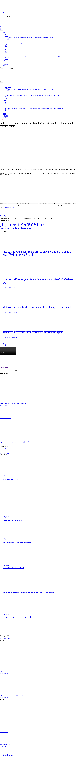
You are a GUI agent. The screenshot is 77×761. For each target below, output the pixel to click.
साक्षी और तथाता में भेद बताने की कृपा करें (12, 520)
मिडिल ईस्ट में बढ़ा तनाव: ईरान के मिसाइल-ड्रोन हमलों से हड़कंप (33, 332)
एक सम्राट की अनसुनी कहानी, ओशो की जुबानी (13, 568)
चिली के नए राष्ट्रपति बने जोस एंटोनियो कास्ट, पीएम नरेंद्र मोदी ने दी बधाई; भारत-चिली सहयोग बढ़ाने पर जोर (37, 253)
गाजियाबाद (30, 37)
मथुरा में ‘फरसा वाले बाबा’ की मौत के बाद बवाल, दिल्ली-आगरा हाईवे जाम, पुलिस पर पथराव (17, 442)
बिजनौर (8, 39)
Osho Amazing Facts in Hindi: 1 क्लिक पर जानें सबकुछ (17, 542)
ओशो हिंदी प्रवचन (34, 56)
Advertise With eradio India (7, 343)
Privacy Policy (5, 344)
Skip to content (3, 0)
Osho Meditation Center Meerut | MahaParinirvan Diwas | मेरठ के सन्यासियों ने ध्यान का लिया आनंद (28, 592)
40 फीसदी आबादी (6, 207)
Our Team (4, 61)
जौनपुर (8, 38)
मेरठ (7, 40)
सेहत (5, 51)
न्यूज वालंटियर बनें (5, 63)
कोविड (10, 207)
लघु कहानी (6, 59)
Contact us (4, 341)
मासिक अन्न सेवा (5, 64)
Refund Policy (5, 754)
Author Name (4, 367)
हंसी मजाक (6, 53)
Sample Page (5, 345)
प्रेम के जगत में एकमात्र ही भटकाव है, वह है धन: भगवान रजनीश (17, 617)
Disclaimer (4, 342)
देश (3, 33)
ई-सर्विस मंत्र (4, 60)
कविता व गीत (7, 57)
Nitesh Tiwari (7, 259)
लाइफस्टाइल (4, 47)
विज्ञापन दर (4, 65)
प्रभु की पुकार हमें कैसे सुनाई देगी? (10, 479)
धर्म (5, 58)
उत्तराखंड (6, 44)
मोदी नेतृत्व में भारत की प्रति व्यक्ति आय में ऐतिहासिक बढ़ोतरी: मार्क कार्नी (37, 307)
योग (5, 50)
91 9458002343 (5, 633)
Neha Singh (5, 131)
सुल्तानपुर (33, 43)
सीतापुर (8, 94)
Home (4, 32)
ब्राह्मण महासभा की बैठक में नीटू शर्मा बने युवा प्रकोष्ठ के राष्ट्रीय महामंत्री (13, 403)
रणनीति (12, 207)
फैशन (5, 49)
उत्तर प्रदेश (6, 36)
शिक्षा (3, 107)
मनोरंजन (6, 52)
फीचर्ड (6, 46)
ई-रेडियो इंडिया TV (8, 34)
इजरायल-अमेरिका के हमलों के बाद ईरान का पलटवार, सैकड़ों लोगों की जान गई (38, 281)
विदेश (2, 119)
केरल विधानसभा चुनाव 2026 (5, 418)
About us (4, 340)
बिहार (5, 45)
